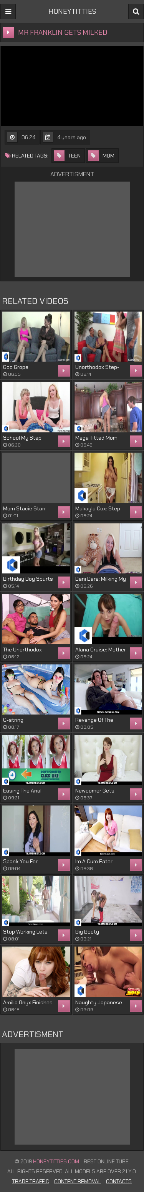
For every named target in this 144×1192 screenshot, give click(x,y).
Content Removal (77, 1181)
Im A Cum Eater (94, 861)
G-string (13, 719)
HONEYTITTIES (72, 11)
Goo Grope (15, 367)
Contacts (119, 1181)
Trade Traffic (30, 1181)
